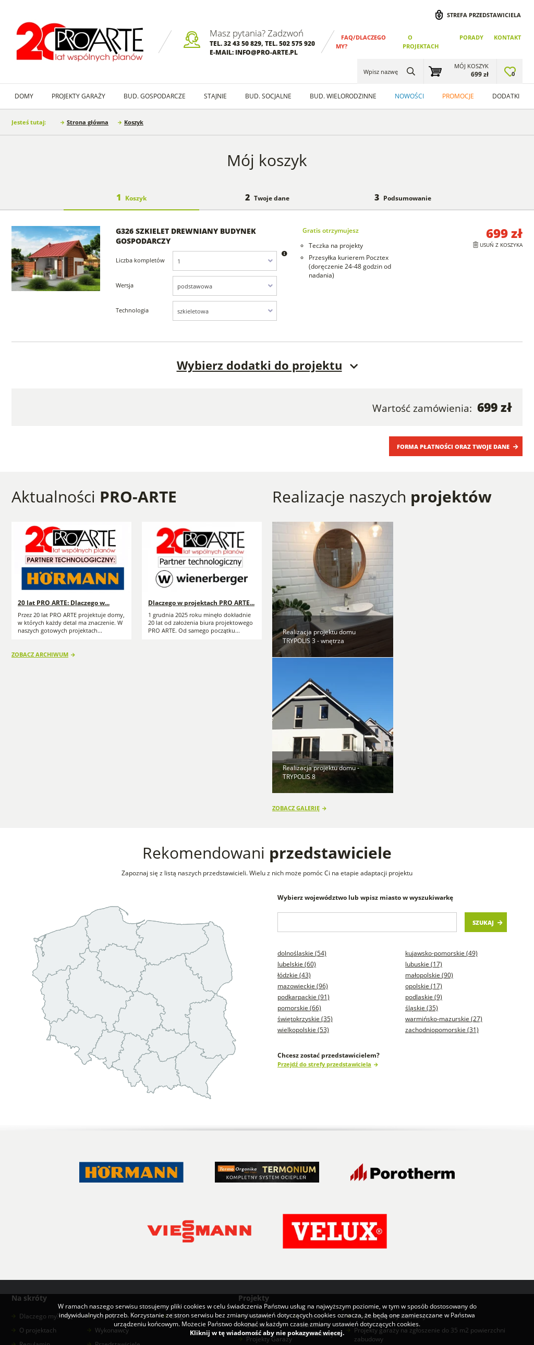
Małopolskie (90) (429, 838)
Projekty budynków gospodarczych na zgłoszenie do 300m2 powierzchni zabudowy (429, 1243)
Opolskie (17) (423, 849)
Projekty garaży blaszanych (393, 1179)
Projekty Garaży (78, 96)
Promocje (458, 96)
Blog (177, 1179)
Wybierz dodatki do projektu (259, 365)
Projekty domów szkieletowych (320, 1188)
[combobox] (225, 261)
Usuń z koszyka (501, 245)
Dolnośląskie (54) (301, 816)
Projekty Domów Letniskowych (265, 1256)
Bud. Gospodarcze (155, 96)
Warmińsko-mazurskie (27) (443, 881)
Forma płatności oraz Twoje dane (453, 446)
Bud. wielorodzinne (343, 96)
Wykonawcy (112, 1193)
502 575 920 (297, 43)
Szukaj (483, 785)
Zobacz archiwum (39, 654)
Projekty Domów (258, 1183)
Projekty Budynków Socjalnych (315, 1234)
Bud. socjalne (268, 96)
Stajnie (215, 96)
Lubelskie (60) (296, 827)
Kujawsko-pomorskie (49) (441, 816)
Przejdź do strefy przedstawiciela (324, 927)
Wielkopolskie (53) (303, 892)
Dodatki (505, 96)
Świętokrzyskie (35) (305, 881)
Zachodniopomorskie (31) (442, 892)
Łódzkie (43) (294, 838)
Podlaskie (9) (423, 860)
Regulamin (34, 1207)
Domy (24, 96)
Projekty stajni (320, 1210)
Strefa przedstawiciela (484, 15)
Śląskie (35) (421, 870)
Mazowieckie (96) (302, 849)
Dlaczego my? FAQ (46, 1179)
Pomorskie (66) (299, 870)
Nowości (409, 96)
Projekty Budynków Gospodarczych (268, 1225)
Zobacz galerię (296, 671)
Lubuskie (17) (423, 827)
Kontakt (507, 37)
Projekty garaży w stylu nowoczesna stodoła (322, 1270)
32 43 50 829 (242, 43)
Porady (471, 37)
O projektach (37, 1193)
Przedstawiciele (117, 1207)
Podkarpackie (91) (303, 860)
